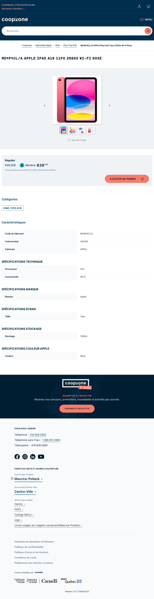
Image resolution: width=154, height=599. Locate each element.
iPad (57, 45)
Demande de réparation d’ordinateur (34, 541)
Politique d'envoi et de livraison (31, 552)
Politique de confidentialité (28, 546)
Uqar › (18, 520)
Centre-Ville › (25, 491)
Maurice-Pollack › (28, 478)
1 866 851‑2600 (51, 440)
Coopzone (27, 45)
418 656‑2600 (38, 434)
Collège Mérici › (24, 514)
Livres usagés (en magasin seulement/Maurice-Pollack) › (48, 525)
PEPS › (18, 509)
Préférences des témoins (33, 562)
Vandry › (19, 504)
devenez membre (13, 8)
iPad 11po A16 (70, 45)
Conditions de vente (25, 557)
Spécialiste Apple (43, 45)
